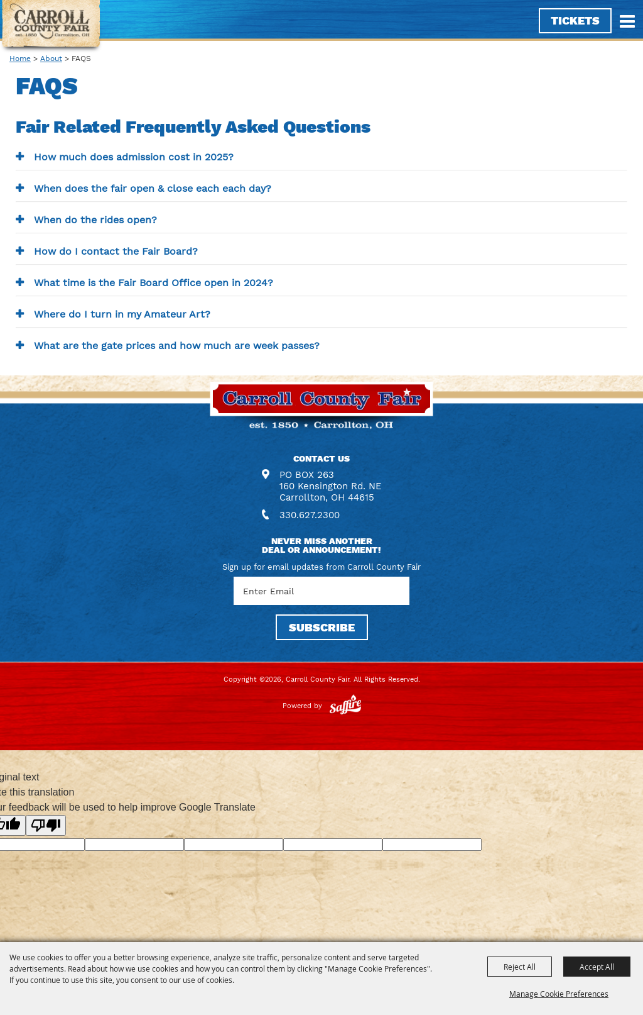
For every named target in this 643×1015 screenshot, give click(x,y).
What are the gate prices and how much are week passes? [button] (177, 346)
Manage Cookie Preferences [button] (558, 994)
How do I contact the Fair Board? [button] (116, 251)
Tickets (575, 20)
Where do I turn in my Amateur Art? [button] (122, 314)
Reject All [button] (520, 967)
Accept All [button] (597, 967)
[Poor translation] (46, 825)
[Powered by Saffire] (345, 706)
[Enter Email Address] (321, 591)
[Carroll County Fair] (51, 26)
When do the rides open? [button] (95, 220)
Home (20, 58)
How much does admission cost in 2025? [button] (134, 157)
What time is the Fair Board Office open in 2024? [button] (153, 283)
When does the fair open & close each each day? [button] (152, 188)
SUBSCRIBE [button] (322, 627)
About (51, 58)
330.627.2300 (309, 515)
